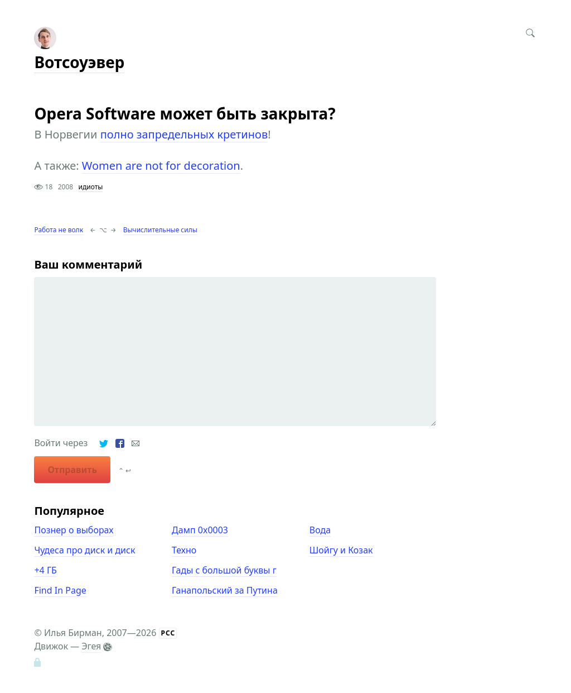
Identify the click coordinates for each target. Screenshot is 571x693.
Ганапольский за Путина (225, 590)
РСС (168, 633)
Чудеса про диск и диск (84, 550)
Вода (320, 530)
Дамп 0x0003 (200, 530)
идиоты (91, 187)
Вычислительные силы (160, 230)
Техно (184, 550)
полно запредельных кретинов (184, 134)
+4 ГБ (45, 570)
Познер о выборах (73, 530)
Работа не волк (58, 230)
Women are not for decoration (161, 165)
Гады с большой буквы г (224, 570)
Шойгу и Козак (341, 550)
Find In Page (60, 590)
